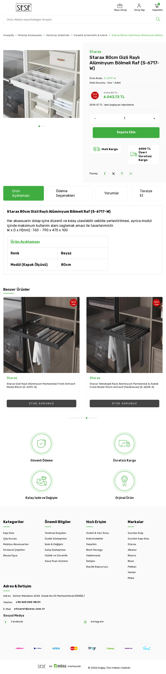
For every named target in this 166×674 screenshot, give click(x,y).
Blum (131, 561)
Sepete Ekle (126, 132)
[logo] (24, 7)
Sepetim (91, 544)
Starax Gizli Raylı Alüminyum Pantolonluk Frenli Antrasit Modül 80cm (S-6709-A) (41, 385)
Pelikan (132, 566)
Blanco (132, 555)
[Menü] (6, 7)
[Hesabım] (139, 7)
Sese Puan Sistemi (56, 561)
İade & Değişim (54, 544)
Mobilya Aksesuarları (30, 35)
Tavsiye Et (146, 193)
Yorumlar (111, 193)
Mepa (131, 577)
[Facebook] (5, 622)
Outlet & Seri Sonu (97, 532)
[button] (39, 126)
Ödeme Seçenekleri (65, 193)
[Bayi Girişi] (120, 7)
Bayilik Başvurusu (97, 566)
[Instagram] (85, 622)
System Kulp (135, 532)
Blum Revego (94, 549)
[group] (41, 84)
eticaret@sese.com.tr (29, 608)
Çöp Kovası (10, 538)
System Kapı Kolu (138, 538)
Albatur (132, 549)
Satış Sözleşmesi (55, 549)
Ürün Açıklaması (20, 193)
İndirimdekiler (94, 538)
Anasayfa (8, 35)
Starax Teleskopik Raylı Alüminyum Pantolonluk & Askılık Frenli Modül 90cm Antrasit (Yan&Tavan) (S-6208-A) (124, 385)
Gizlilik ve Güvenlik (56, 555)
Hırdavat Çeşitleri (14, 549)
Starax (95, 52)
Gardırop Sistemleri (58, 35)
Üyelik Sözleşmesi (56, 538)
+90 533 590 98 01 (28, 602)
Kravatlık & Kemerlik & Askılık (90, 35)
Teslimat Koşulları (55, 532)
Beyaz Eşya (10, 555)
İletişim (90, 561)
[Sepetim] (157, 7)
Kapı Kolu (8, 532)
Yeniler (132, 572)
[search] (158, 19)
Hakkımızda (93, 555)
